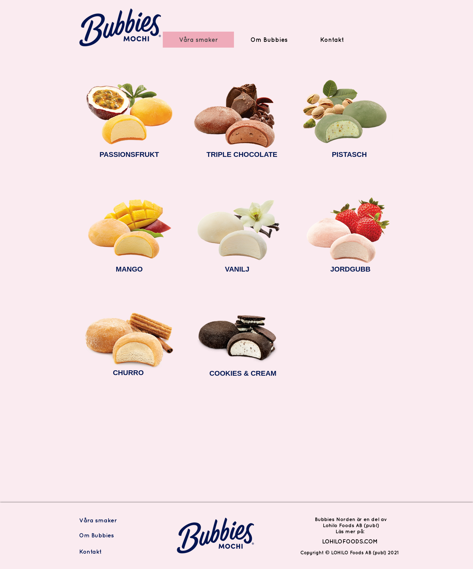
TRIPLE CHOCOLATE (241, 154)
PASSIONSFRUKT (129, 154)
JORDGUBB (350, 269)
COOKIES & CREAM (242, 373)
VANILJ (237, 269)
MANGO (129, 269)
